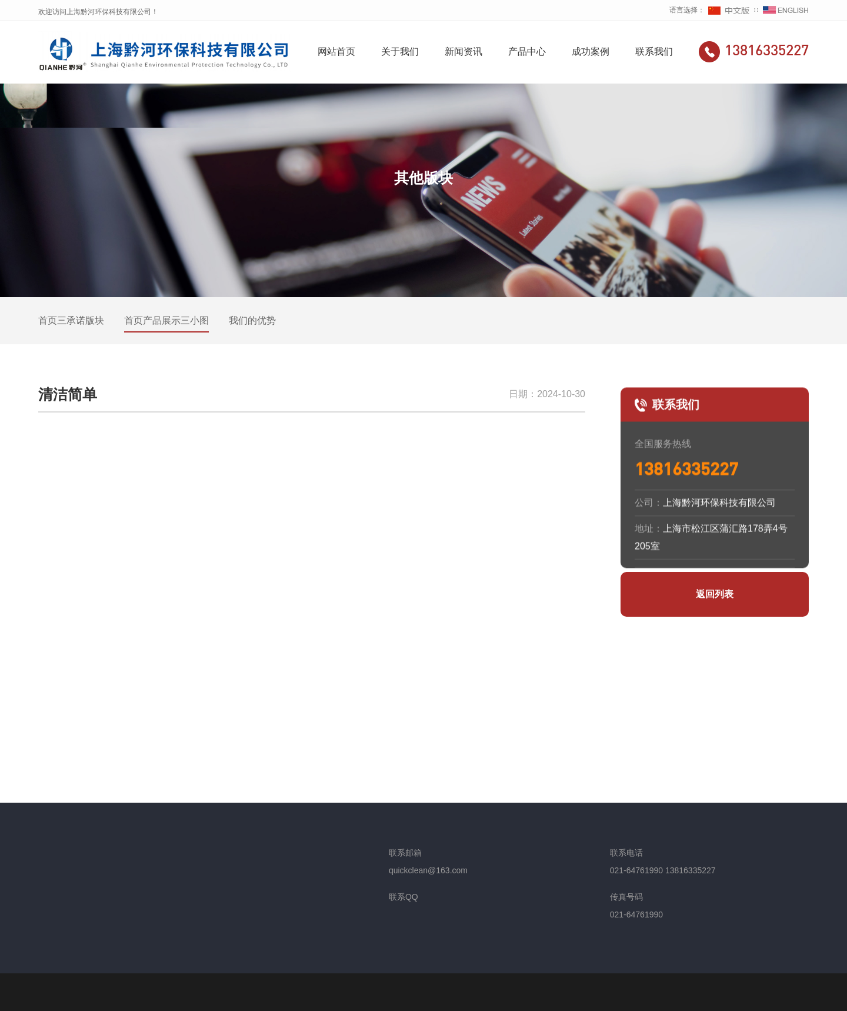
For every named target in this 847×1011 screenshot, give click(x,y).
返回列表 (714, 594)
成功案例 (590, 51)
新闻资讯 (463, 51)
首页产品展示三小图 (166, 320)
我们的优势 (252, 320)
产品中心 (527, 51)
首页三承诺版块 (71, 320)
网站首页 (336, 51)
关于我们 (400, 51)
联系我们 (654, 51)
